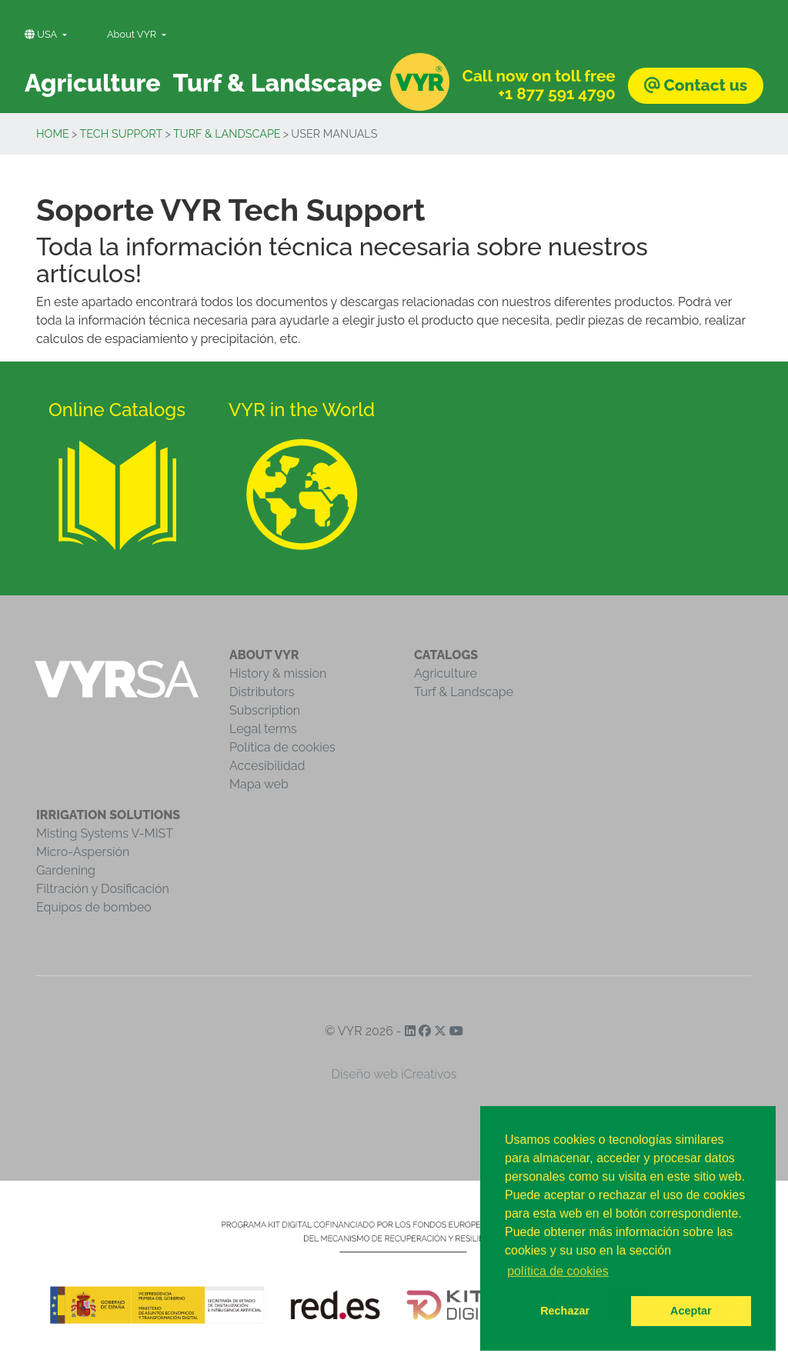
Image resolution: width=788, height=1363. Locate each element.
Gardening (65, 870)
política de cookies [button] (558, 1271)
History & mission (277, 673)
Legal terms (263, 728)
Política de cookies (282, 747)
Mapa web (259, 784)
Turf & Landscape (227, 133)
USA (42, 34)
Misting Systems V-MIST (104, 833)
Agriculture (445, 673)
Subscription (264, 710)
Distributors (262, 692)
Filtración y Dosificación (102, 888)
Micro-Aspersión (82, 852)
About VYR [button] (133, 34)
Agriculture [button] (93, 82)
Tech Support (121, 133)
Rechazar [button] (564, 1311)
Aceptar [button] (691, 1311)
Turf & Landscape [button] (277, 82)
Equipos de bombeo (94, 907)
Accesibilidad (267, 765)
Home (52, 133)
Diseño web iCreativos (394, 1074)
